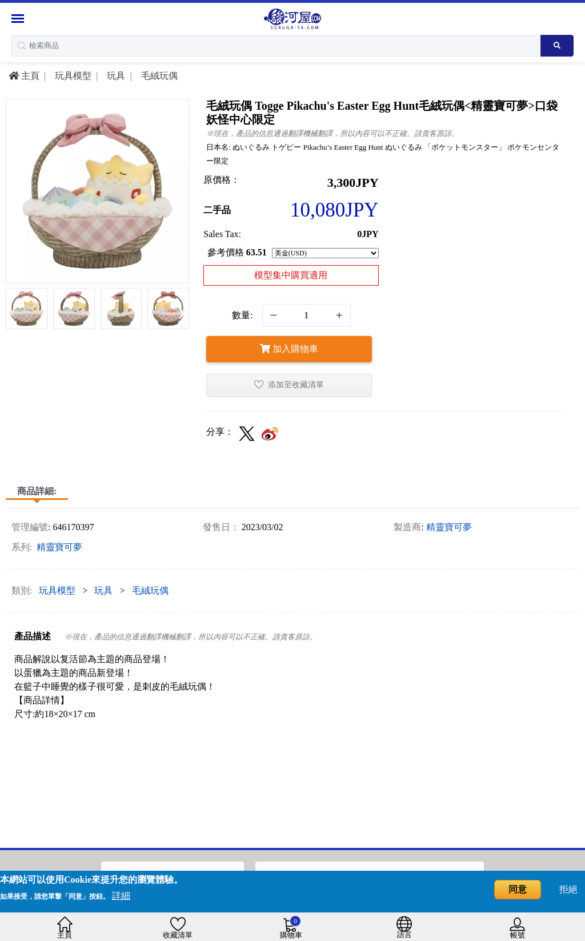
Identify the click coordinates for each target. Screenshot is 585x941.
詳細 (121, 895)
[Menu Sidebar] (19, 18)
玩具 (115, 76)
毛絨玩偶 (158, 76)
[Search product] (557, 46)
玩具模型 (72, 76)
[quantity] (306, 315)
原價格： (221, 180)
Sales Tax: (222, 234)
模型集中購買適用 (290, 275)
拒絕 (568, 889)
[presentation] (13, 311)
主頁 (24, 76)
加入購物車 (289, 349)
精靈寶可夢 (449, 527)
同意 (517, 889)
